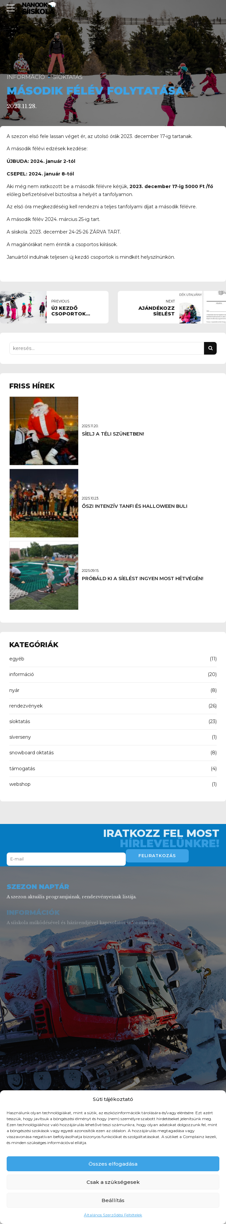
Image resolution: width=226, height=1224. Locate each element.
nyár (14, 690)
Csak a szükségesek (113, 1182)
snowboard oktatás (31, 753)
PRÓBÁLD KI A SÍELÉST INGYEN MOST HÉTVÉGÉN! (142, 578)
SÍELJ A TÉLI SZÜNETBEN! (113, 434)
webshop (20, 784)
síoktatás (68, 77)
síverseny (20, 737)
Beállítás (113, 1200)
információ (26, 77)
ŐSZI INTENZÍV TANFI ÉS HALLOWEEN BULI (134, 506)
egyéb (16, 659)
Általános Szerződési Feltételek (113, 1214)
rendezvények (26, 706)
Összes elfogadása (113, 1164)
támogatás (22, 769)
